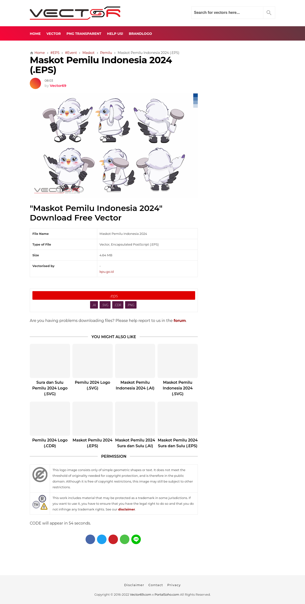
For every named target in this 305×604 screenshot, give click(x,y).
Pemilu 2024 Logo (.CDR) (49, 443)
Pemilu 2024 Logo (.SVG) (92, 385)
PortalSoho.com (167, 594)
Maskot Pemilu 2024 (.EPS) (92, 443)
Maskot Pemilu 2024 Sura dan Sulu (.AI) (135, 443)
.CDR (117, 305)
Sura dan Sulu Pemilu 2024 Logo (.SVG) (49, 388)
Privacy (174, 585)
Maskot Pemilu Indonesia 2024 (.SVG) (178, 388)
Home (35, 34)
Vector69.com (140, 594)
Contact (155, 585)
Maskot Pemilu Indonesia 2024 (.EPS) (101, 64)
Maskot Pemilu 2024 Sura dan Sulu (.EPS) (178, 443)
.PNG (130, 305)
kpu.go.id (107, 271)
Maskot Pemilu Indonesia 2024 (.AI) (135, 385)
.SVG (105, 305)
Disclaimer (134, 585)
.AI (94, 305)
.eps (114, 295)
